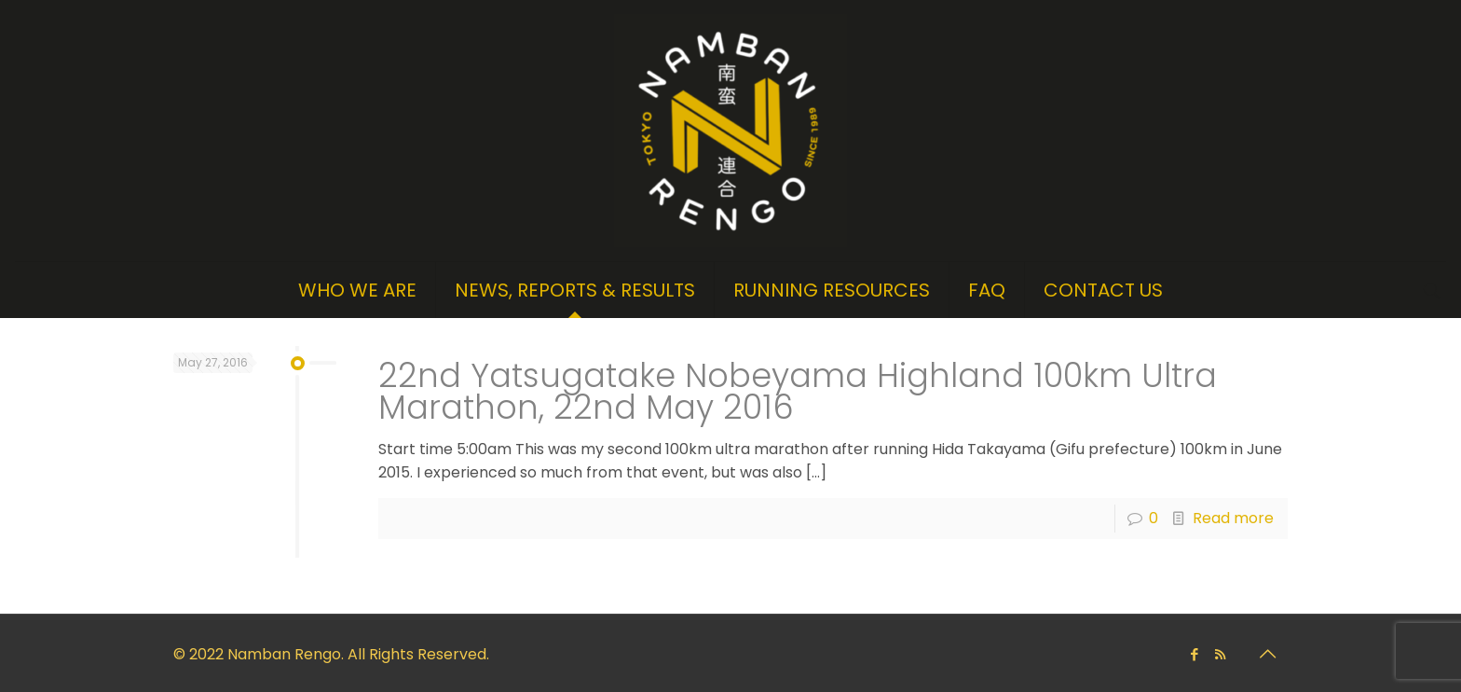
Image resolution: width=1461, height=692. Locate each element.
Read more (1233, 518)
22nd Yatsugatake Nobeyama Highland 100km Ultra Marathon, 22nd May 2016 (797, 391)
